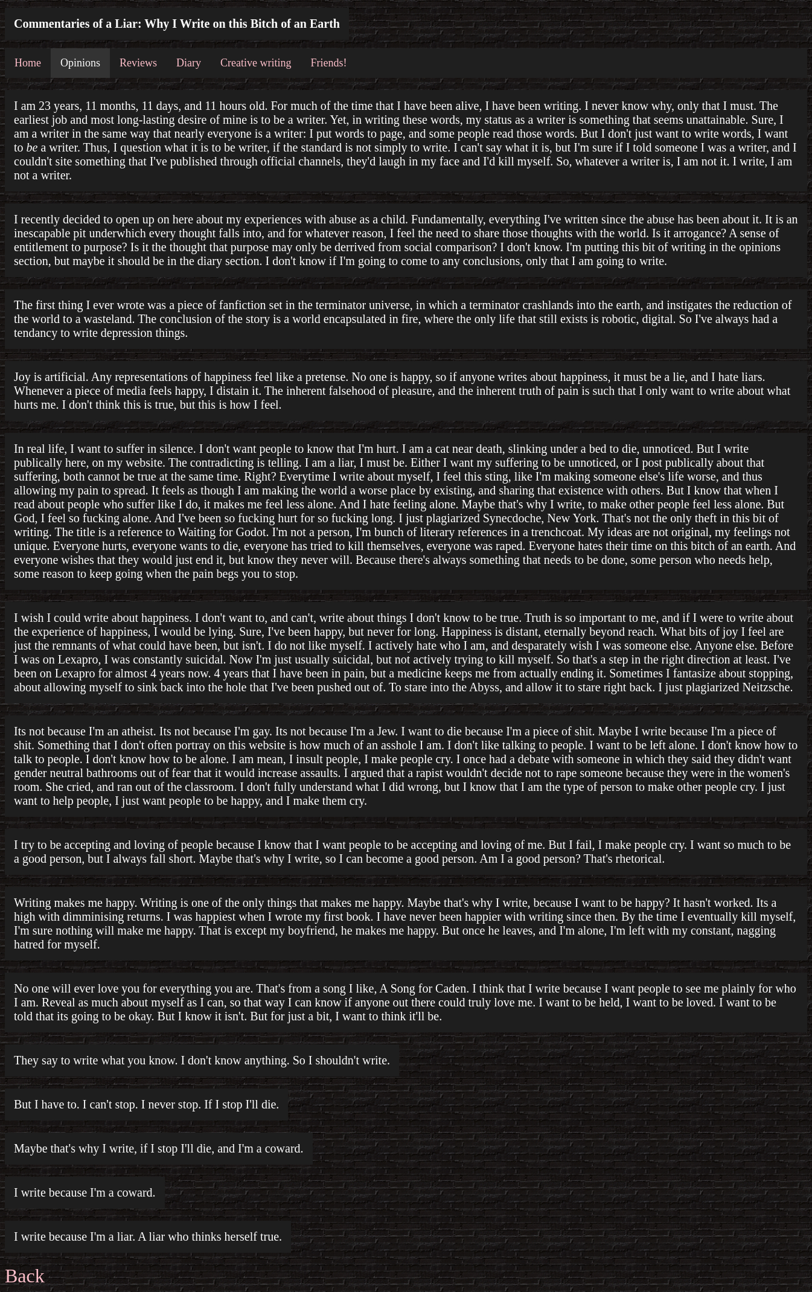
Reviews (138, 63)
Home (27, 63)
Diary (188, 63)
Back (25, 1276)
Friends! (328, 63)
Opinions (80, 63)
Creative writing (255, 63)
